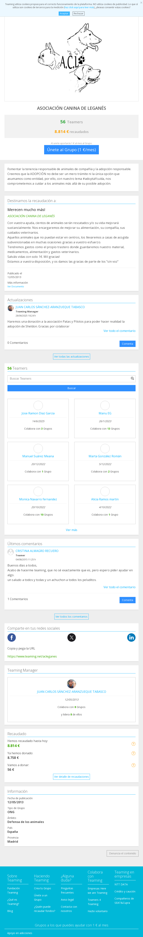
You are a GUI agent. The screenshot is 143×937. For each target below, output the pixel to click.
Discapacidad (15, 790)
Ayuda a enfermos (18, 768)
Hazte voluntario (98, 739)
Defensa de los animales (22, 783)
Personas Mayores (18, 832)
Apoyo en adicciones (19, 761)
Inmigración (14, 818)
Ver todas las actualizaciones (71, 356)
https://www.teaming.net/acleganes (32, 485)
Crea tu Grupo (42, 717)
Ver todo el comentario (120, 331)
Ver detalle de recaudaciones (71, 605)
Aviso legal (67, 728)
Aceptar (64, 13)
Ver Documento (15, 286)
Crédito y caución (125, 720)
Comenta (127, 343)
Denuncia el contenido (122, 682)
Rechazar (78, 13)
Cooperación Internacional (23, 775)
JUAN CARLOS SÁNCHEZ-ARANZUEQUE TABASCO (50, 307)
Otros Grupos (15, 839)
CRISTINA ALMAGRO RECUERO (37, 379)
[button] (133, 572)
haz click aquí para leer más (79, 7)
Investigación (15, 825)
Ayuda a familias (17, 804)
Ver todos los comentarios (71, 445)
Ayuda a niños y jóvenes (21, 811)
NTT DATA (121, 713)
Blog (10, 739)
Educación (13, 797)
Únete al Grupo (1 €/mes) (71, 149)
